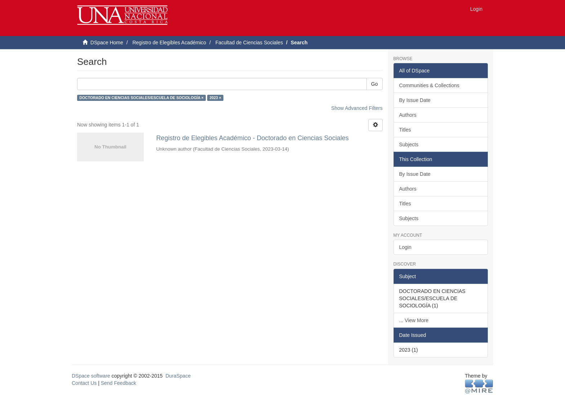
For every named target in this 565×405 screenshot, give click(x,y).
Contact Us (84, 383)
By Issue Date (415, 100)
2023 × (215, 97)
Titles (405, 130)
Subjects (409, 144)
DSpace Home (106, 42)
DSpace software (91, 376)
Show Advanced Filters (356, 108)
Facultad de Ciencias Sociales (249, 42)
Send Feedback (118, 383)
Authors (408, 115)
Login (405, 247)
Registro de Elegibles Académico (169, 42)
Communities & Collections (429, 85)
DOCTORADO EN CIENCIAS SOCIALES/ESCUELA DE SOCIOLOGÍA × (141, 97)
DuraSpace (178, 376)
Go (374, 84)
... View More (413, 320)
